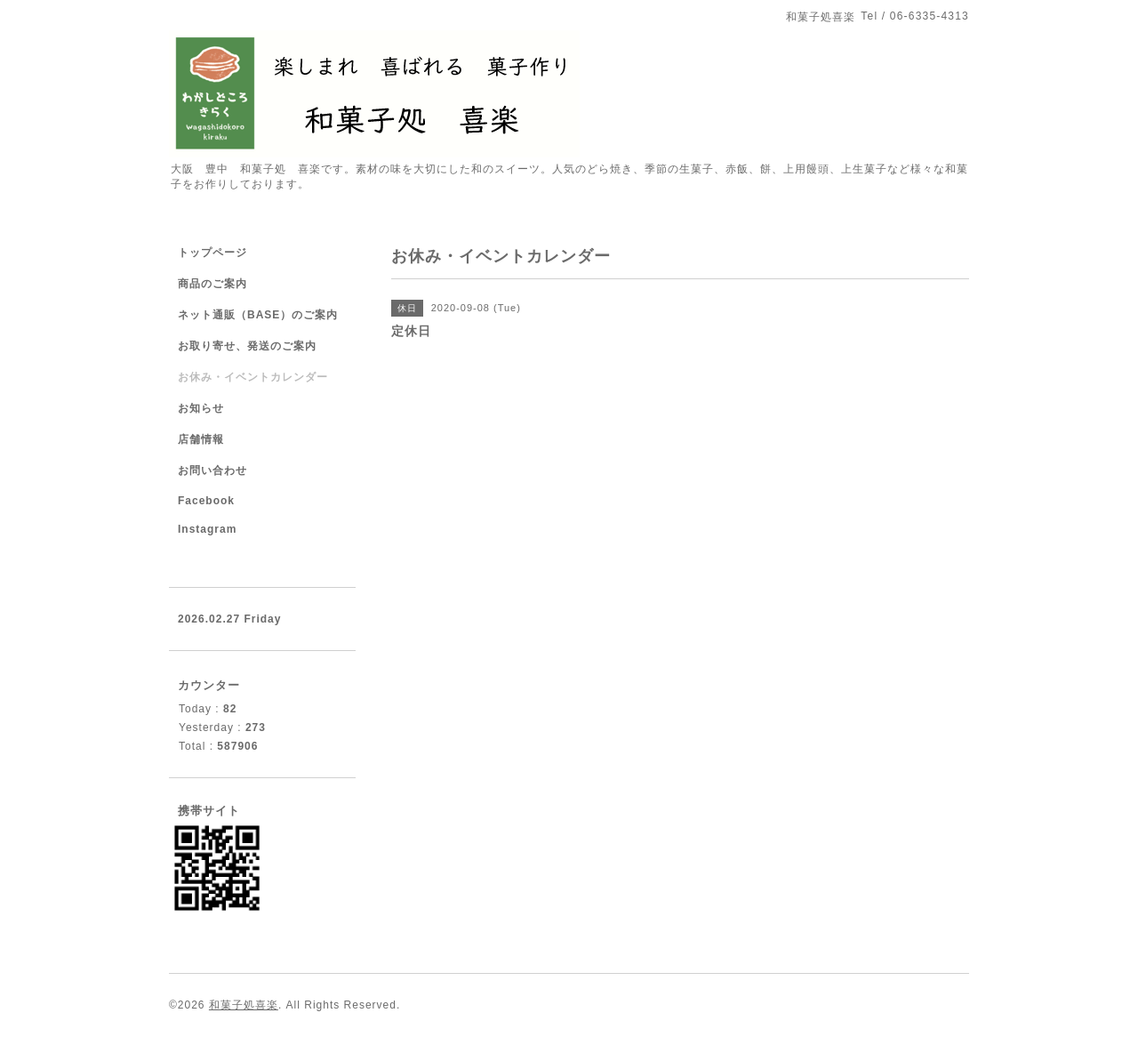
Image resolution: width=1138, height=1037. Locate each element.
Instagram (207, 529)
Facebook (206, 500)
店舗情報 (201, 439)
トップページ (212, 252)
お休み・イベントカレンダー (253, 377)
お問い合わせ (212, 470)
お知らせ (201, 408)
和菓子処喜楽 (243, 1005)
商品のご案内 (212, 283)
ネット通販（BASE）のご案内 (258, 315)
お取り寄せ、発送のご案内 (247, 346)
